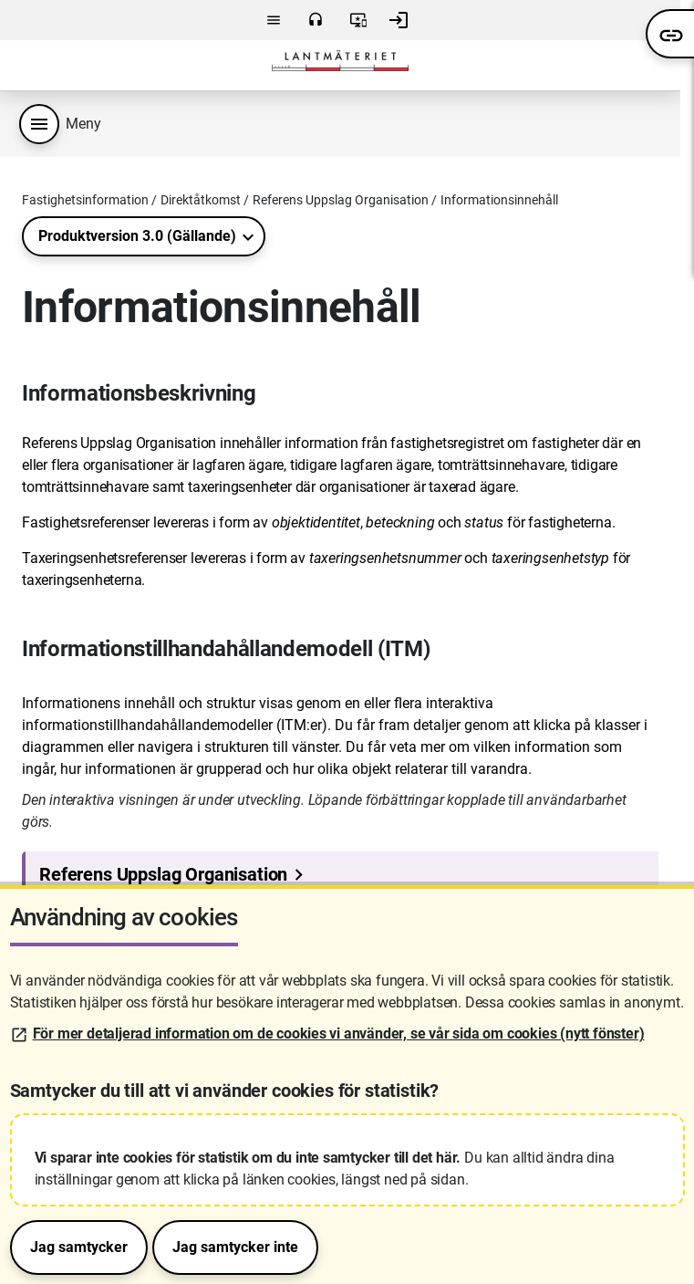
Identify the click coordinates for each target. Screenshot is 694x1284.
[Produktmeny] (39, 124)
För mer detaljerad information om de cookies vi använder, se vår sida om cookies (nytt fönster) (339, 1033)
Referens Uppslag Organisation (341, 199)
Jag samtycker (79, 1247)
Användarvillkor (358, 20)
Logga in (398, 20)
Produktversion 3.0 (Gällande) (137, 236)
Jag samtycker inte (235, 1247)
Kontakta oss (315, 20)
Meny (274, 20)
